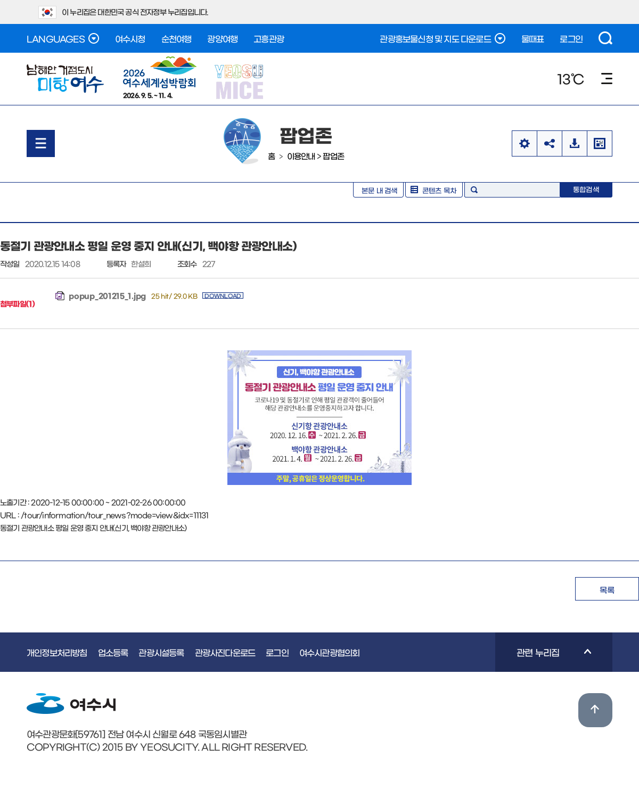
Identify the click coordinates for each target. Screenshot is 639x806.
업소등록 (113, 652)
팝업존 (333, 156)
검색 (605, 38)
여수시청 (130, 38)
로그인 (571, 38)
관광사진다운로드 (225, 652)
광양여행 (222, 38)
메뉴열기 (41, 143)
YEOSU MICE (240, 81)
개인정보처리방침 (57, 652)
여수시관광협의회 (329, 652)
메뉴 (606, 78)
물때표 (532, 38)
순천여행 (176, 38)
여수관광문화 (65, 78)
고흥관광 (268, 38)
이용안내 (301, 156)
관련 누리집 (543, 659)
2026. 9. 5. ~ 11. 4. (159, 77)
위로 (595, 710)
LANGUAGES (63, 38)
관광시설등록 (161, 652)
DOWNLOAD (222, 295)
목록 (607, 590)
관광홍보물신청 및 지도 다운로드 (442, 38)
